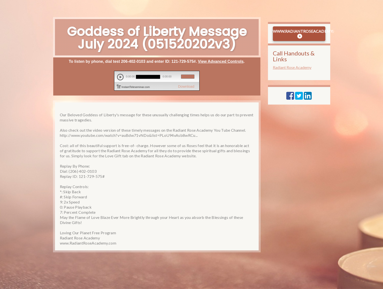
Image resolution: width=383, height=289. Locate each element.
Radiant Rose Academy (292, 67)
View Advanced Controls (221, 61)
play (120, 77)
